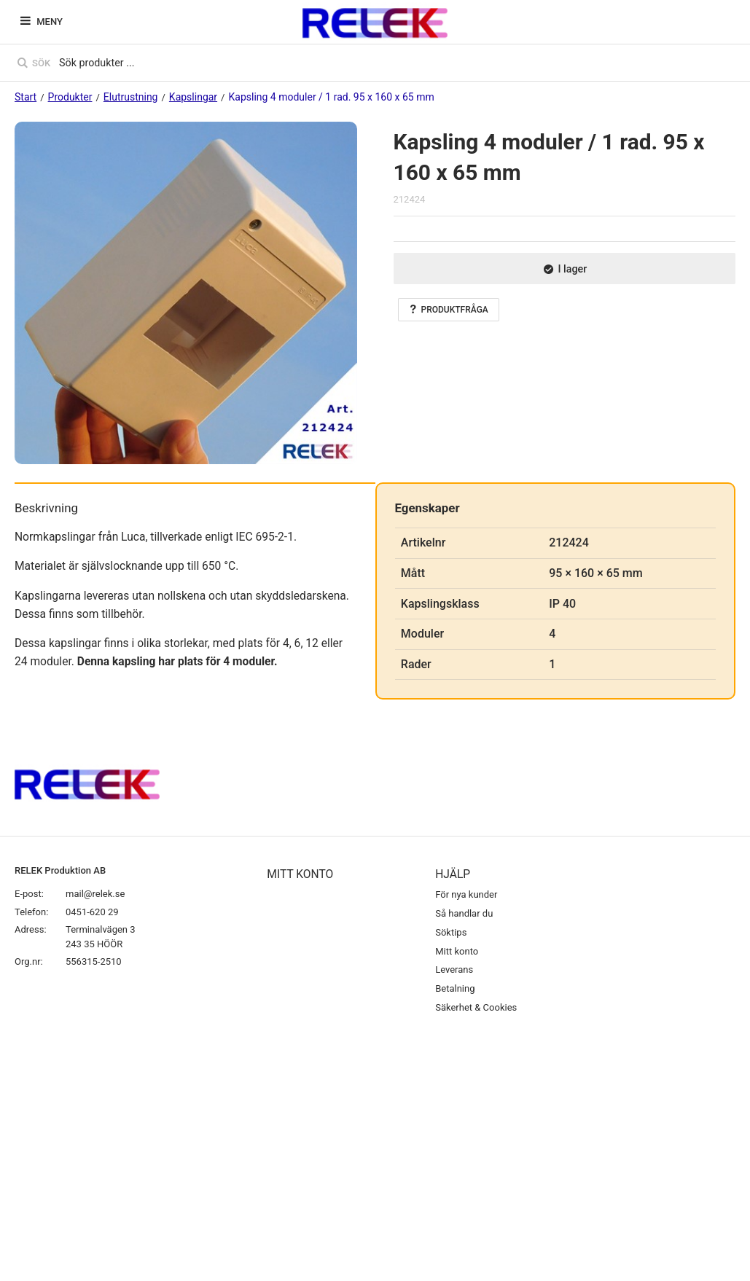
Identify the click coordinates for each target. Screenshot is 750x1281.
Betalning (454, 988)
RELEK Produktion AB (60, 870)
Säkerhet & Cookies (476, 1007)
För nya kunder (466, 894)
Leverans (454, 969)
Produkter (70, 97)
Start (25, 97)
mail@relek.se (95, 893)
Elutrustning (130, 97)
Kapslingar (193, 97)
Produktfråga (448, 310)
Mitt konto (456, 951)
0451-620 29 (92, 911)
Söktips (450, 932)
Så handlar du (464, 913)
